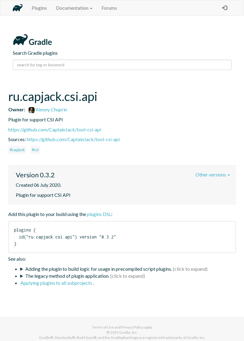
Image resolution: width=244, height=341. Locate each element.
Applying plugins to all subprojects (56, 283)
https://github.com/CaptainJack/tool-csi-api (54, 129)
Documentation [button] (74, 8)
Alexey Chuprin (48, 109)
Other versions (212, 174)
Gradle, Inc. (128, 332)
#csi (35, 149)
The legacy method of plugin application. (67, 276)
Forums (109, 8)
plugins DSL (99, 214)
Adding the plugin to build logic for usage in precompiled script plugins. (98, 269)
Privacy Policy (132, 327)
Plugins (39, 8)
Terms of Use (103, 327)
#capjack (17, 149)
